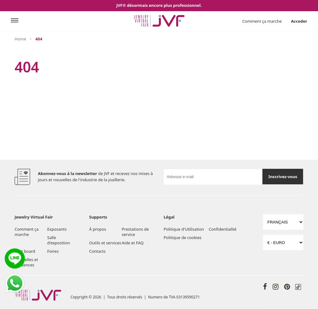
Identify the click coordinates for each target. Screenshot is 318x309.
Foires (53, 251)
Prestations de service (135, 231)
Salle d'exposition (58, 240)
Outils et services (105, 243)
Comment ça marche (262, 21)
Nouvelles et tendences (26, 262)
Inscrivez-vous (282, 176)
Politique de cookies (183, 237)
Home (20, 39)
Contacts (97, 251)
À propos (97, 229)
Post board (25, 251)
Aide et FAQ (132, 243)
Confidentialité (222, 229)
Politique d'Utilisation (184, 229)
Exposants (56, 229)
